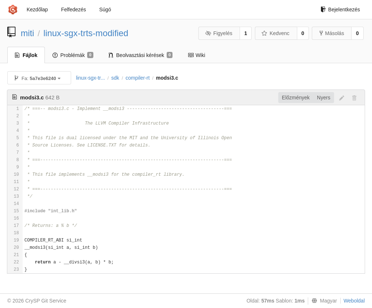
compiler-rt (137, 78)
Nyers (323, 97)
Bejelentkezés (340, 9)
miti (27, 33)
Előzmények (296, 97)
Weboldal (354, 301)
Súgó (105, 9)
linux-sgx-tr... (90, 77)
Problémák (73, 55)
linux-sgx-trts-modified (85, 33)
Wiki (196, 55)
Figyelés (218, 33)
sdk (115, 78)
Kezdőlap (37, 9)
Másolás (331, 33)
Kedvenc (275, 33)
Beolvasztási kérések (141, 55)
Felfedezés (73, 9)
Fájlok (26, 55)
